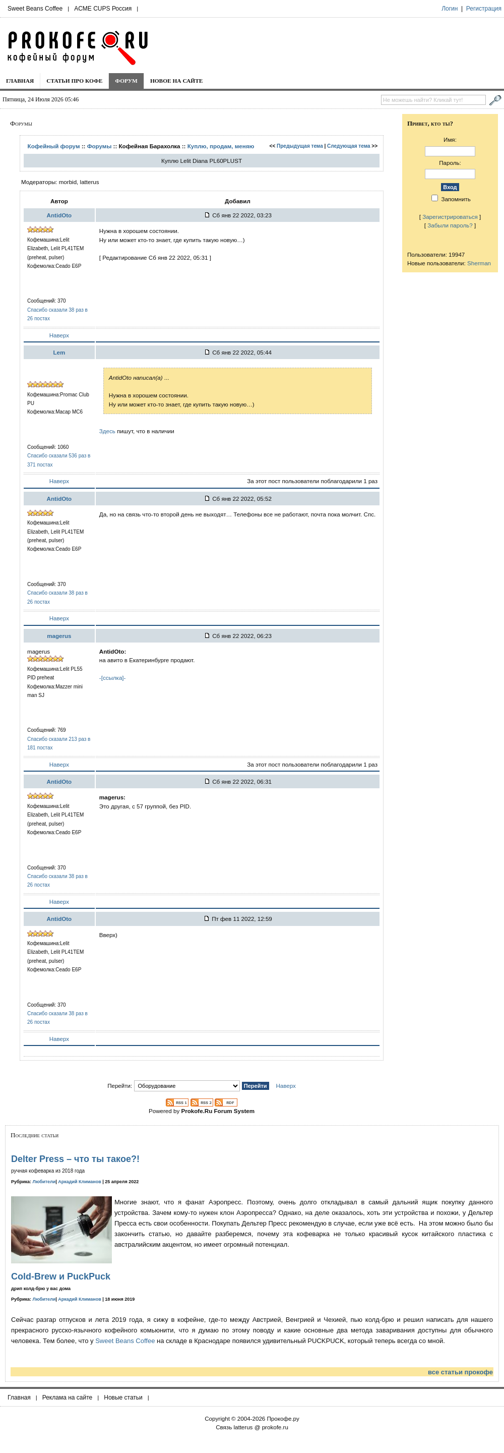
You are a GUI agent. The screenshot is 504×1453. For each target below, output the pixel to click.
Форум (126, 81)
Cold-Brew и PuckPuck (60, 1276)
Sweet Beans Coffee (35, 8)
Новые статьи (123, 1397)
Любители (44, 1181)
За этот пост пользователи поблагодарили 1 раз (312, 481)
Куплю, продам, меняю (221, 146)
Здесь (107, 431)
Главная (20, 81)
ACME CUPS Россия (103, 8)
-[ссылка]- (112, 677)
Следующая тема (348, 146)
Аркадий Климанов (79, 1181)
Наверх (59, 335)
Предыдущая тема (300, 146)
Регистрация (483, 8)
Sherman (479, 263)
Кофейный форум (54, 146)
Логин (450, 8)
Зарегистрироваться (450, 216)
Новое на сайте (176, 81)
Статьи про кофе (74, 81)
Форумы (99, 146)
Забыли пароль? (450, 225)
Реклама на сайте (67, 1397)
